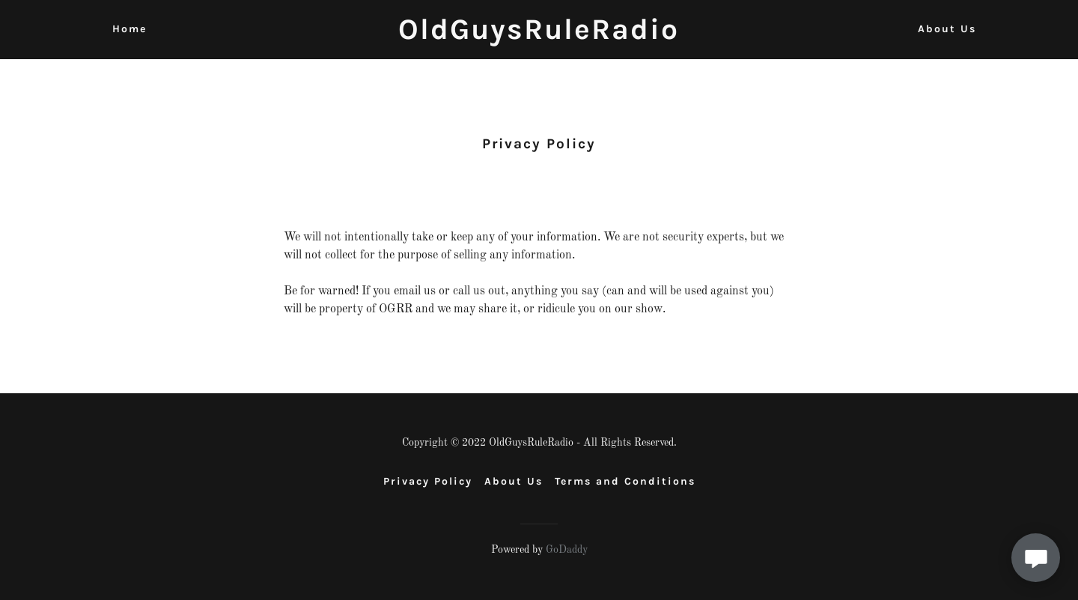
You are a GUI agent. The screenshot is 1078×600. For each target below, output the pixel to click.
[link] (538, 36)
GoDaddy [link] (567, 550)
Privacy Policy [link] (427, 481)
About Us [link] (947, 28)
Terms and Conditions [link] (625, 481)
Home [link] (129, 28)
